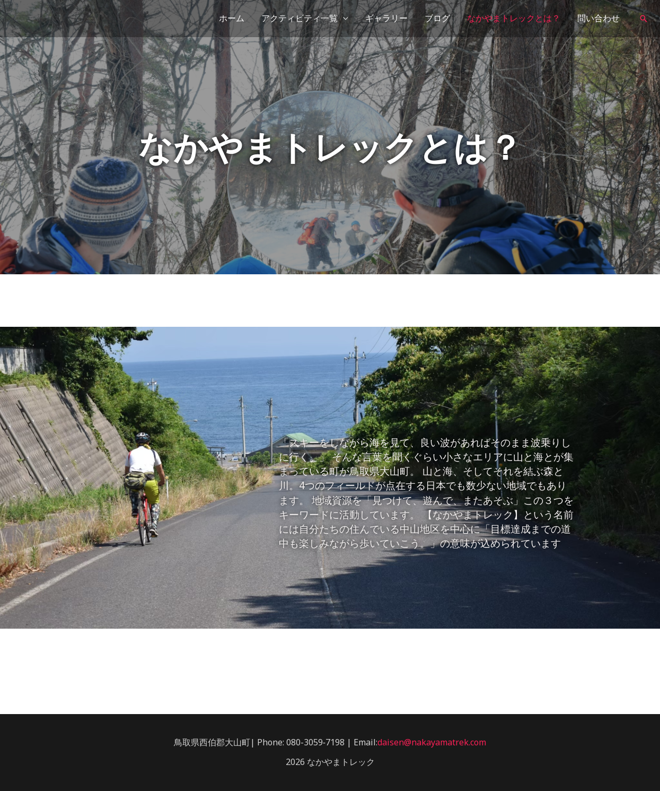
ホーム (231, 18)
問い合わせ (598, 18)
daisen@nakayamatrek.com (431, 742)
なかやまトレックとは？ (513, 18)
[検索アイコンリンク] (643, 18)
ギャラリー (386, 18)
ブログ (437, 18)
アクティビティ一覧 (299, 18)
